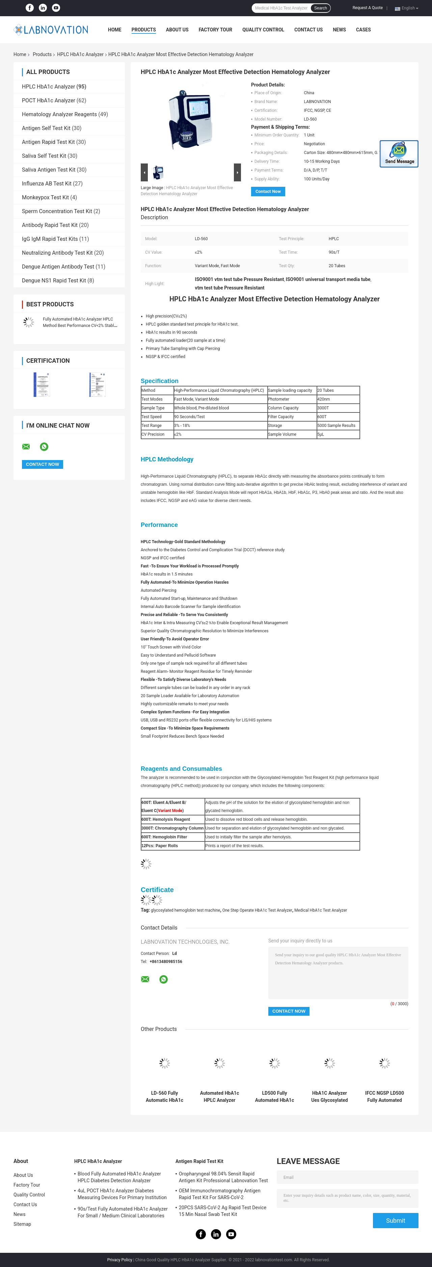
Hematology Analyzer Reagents (59, 114)
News (339, 29)
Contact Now (268, 191)
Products (144, 29)
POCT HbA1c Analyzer (48, 100)
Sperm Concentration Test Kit (57, 211)
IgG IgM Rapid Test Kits (50, 239)
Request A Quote (368, 7)
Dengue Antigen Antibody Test (58, 266)
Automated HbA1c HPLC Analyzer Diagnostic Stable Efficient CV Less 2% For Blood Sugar (219, 1096)
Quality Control (263, 29)
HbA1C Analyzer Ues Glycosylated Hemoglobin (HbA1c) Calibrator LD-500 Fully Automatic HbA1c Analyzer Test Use (330, 1096)
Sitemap (22, 1224)
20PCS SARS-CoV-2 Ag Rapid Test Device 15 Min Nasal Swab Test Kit (222, 1211)
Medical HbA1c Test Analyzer (320, 910)
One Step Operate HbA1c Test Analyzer (257, 910)
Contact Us (308, 29)
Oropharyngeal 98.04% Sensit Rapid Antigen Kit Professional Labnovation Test (223, 1177)
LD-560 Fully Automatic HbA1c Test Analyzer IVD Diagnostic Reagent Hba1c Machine (165, 1096)
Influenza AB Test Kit (47, 183)
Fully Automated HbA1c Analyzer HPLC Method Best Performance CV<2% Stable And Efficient (79, 325)
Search (320, 8)
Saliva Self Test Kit (44, 156)
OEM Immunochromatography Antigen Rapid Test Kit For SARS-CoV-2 (220, 1194)
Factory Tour (216, 29)
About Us (177, 29)
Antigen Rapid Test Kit (48, 142)
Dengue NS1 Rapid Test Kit (54, 280)
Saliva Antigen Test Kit (49, 170)
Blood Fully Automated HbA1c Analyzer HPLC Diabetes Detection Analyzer (119, 1177)
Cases (363, 29)
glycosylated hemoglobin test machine (185, 910)
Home (115, 29)
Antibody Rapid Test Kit (50, 225)
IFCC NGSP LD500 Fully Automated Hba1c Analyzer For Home (384, 1096)
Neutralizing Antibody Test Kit (57, 253)
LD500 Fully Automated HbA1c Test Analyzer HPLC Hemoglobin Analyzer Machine (274, 1096)
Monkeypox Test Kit (45, 197)
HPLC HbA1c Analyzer (80, 54)
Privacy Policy (119, 1260)
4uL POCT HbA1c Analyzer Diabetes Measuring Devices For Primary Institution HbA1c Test (122, 1195)
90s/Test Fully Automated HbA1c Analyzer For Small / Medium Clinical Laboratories (123, 1212)
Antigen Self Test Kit (46, 128)
